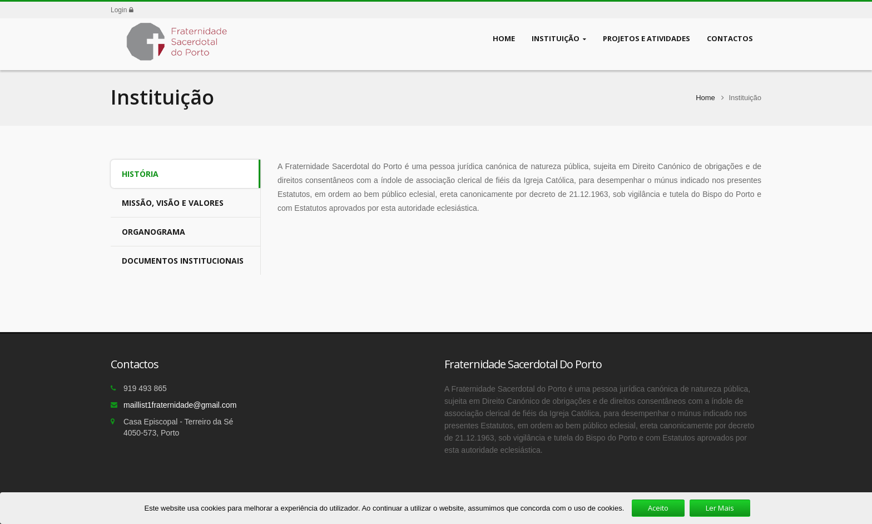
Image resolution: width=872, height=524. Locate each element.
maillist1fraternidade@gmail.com (179, 405)
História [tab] (140, 174)
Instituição (558, 38)
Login (122, 10)
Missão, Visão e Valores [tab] (173, 202)
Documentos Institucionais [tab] (183, 260)
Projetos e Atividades (646, 38)
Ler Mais (720, 508)
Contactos (729, 38)
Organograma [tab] (153, 231)
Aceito (658, 508)
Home (503, 38)
